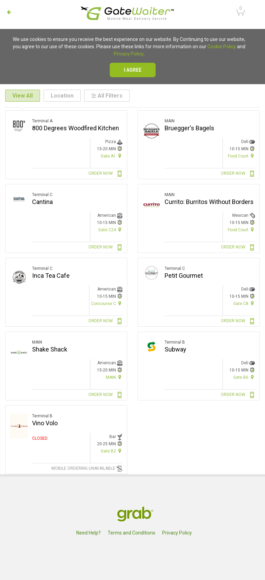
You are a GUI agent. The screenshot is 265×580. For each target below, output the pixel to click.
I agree (132, 70)
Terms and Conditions (131, 533)
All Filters (106, 95)
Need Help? (88, 533)
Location (62, 95)
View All (22, 95)
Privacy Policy (128, 54)
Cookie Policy (221, 46)
